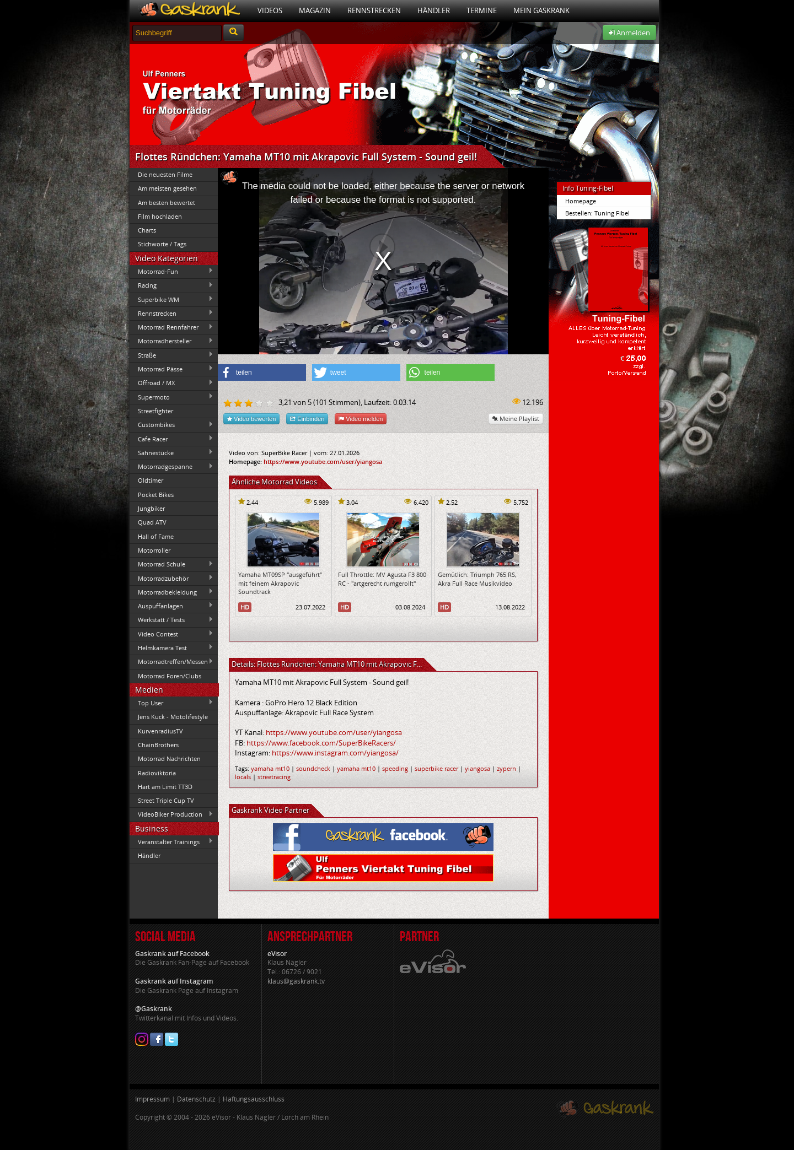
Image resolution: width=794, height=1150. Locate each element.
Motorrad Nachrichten (169, 758)
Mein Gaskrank (541, 10)
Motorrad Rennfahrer (171, 327)
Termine (481, 10)
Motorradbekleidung (171, 591)
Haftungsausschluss (254, 1099)
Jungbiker (151, 508)
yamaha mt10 (270, 768)
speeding (395, 768)
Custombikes (171, 424)
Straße (171, 354)
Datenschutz (196, 1099)
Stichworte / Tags (162, 244)
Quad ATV (152, 522)
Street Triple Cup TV (166, 800)
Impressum (152, 1099)
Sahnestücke (171, 452)
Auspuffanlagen (171, 605)
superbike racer (436, 768)
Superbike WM (171, 299)
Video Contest (171, 633)
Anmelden (629, 32)
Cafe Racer (171, 438)
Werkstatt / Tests (171, 620)
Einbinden (307, 418)
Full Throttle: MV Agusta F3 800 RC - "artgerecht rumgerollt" (382, 578)
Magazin (315, 10)
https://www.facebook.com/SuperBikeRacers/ (321, 743)
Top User (171, 702)
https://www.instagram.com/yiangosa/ (335, 753)
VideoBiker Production (171, 814)
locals (243, 777)
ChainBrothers (158, 745)
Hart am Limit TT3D (165, 786)
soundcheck (313, 768)
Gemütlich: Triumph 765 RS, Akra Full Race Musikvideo (477, 578)
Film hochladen (160, 216)
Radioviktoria (157, 773)
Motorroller (154, 550)
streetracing (274, 777)
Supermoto (171, 396)
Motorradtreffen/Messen (171, 661)
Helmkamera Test (171, 647)
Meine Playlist (515, 418)
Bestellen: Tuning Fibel (597, 213)
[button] (262, 372)
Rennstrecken (374, 10)
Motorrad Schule (171, 564)
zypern (506, 768)
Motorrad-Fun (171, 271)
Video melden (361, 418)
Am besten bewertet (166, 202)
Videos (269, 10)
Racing (171, 285)
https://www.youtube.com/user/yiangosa (323, 461)
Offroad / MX (171, 383)
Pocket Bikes (156, 494)
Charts (147, 230)
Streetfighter (155, 411)
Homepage (580, 201)
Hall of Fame (156, 536)
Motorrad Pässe (171, 368)
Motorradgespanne (171, 466)
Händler (433, 10)
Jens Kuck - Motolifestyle (173, 716)
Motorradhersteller (171, 341)
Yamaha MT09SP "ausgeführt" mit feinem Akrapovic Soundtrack (280, 583)
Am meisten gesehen (167, 188)
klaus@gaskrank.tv (296, 981)
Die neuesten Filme (165, 174)
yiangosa (477, 768)
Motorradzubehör (171, 578)
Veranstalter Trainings (171, 841)
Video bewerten (251, 418)
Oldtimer (150, 480)
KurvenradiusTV (160, 731)
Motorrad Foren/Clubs (169, 676)
